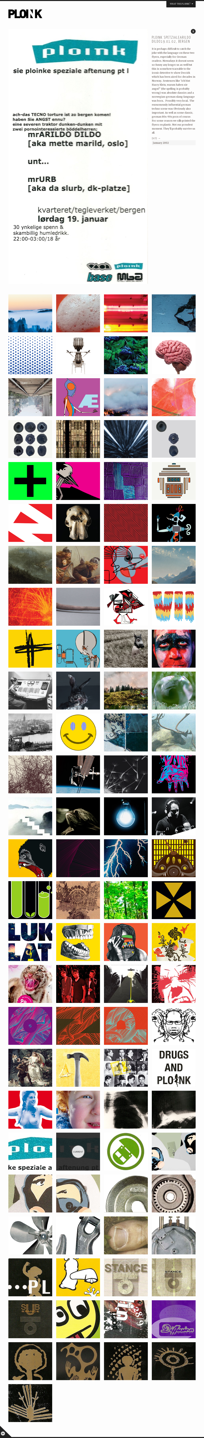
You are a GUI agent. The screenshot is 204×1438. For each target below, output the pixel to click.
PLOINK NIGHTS (46, 15)
